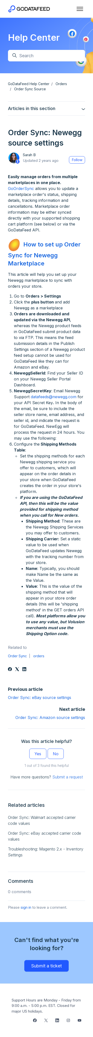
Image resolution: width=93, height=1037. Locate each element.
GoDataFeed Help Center (28, 84)
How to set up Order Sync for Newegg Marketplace (44, 254)
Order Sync (17, 656)
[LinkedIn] (24, 669)
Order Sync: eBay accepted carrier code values (44, 836)
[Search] (46, 55)
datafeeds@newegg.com (53, 396)
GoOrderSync (21, 188)
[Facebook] (10, 669)
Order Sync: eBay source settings (39, 697)
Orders (61, 84)
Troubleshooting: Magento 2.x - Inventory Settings (45, 852)
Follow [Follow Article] (77, 160)
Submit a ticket (46, 965)
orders (38, 656)
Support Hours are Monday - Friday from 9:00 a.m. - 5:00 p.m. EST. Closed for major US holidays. (46, 1006)
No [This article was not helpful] (56, 753)
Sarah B (29, 154)
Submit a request (67, 776)
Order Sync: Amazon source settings (50, 717)
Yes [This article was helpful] (37, 753)
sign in (26, 907)
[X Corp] (17, 669)
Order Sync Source (30, 89)
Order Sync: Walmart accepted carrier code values (42, 820)
